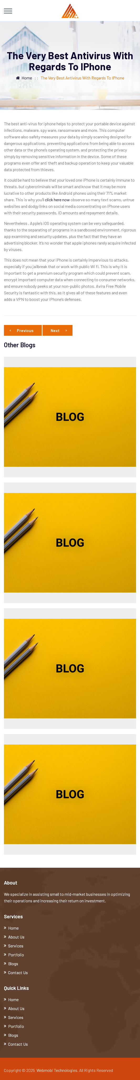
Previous (22, 330)
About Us (16, 936)
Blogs (13, 963)
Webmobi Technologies (57, 1070)
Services (15, 945)
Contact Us (18, 972)
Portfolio (16, 954)
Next (59, 330)
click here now (57, 199)
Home (24, 77)
